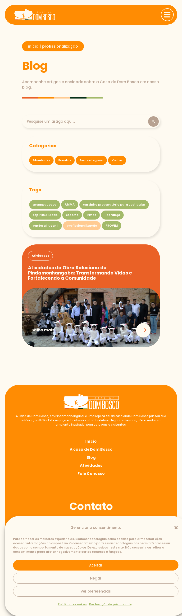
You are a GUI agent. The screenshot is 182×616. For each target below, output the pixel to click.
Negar (95, 578)
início (33, 46)
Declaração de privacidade (110, 604)
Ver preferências (96, 591)
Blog (91, 458)
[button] (176, 527)
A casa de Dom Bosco (91, 450)
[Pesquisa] (87, 121)
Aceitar (95, 565)
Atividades (91, 466)
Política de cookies (72, 604)
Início (91, 442)
